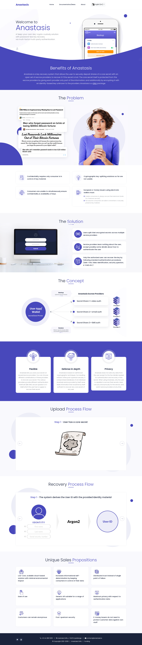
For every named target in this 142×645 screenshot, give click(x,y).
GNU (95, 83)
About (83, 4)
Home (51, 4)
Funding (87, 641)
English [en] (97, 4)
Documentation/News (67, 4)
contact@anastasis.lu (93, 638)
